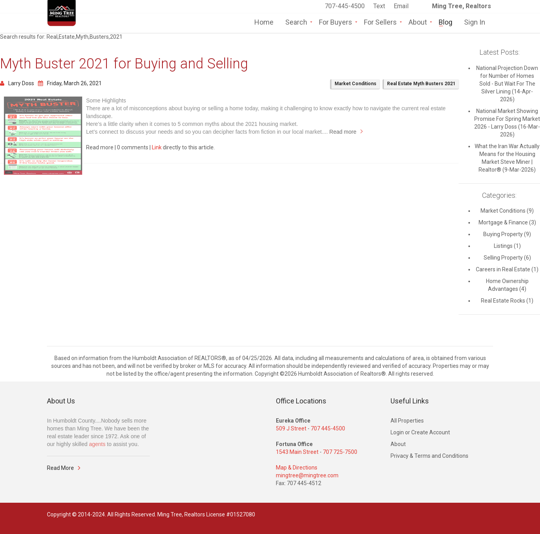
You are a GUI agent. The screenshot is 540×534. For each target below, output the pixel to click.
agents (97, 444)
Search (296, 21)
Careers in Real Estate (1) (507, 269)
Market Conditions (355, 83)
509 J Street (291, 428)
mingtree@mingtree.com (307, 475)
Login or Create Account (420, 432)
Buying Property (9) (507, 234)
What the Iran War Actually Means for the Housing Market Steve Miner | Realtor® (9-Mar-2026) (507, 158)
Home (264, 21)
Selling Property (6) (507, 257)
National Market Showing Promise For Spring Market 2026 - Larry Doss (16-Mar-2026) (507, 123)
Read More (60, 468)
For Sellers (380, 21)
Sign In (474, 21)
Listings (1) (507, 246)
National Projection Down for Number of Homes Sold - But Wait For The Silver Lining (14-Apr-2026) (507, 83)
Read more (342, 132)
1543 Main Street (297, 452)
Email (401, 6)
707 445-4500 (328, 428)
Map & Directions (296, 467)
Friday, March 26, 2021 (70, 83)
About (418, 21)
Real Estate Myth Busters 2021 (421, 83)
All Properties (407, 421)
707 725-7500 (340, 452)
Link (157, 147)
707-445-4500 (345, 6)
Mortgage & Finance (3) (507, 222)
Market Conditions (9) (507, 211)
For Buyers (335, 21)
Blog (445, 21)
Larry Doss (17, 83)
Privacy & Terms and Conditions (429, 456)
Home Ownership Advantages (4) (507, 285)
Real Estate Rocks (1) (507, 300)
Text (380, 6)
